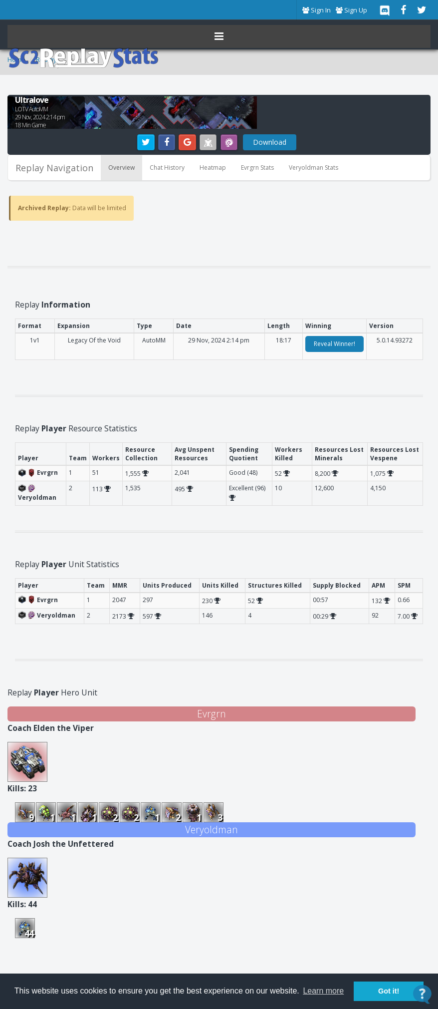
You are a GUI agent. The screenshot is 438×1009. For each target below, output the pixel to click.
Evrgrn (211, 713)
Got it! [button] (388, 991)
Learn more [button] (323, 991)
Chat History (167, 167)
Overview (121, 167)
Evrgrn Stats (257, 167)
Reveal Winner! (334, 343)
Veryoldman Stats (313, 167)
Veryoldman (211, 829)
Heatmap (213, 167)
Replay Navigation (54, 168)
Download (269, 142)
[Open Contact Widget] (422, 994)
